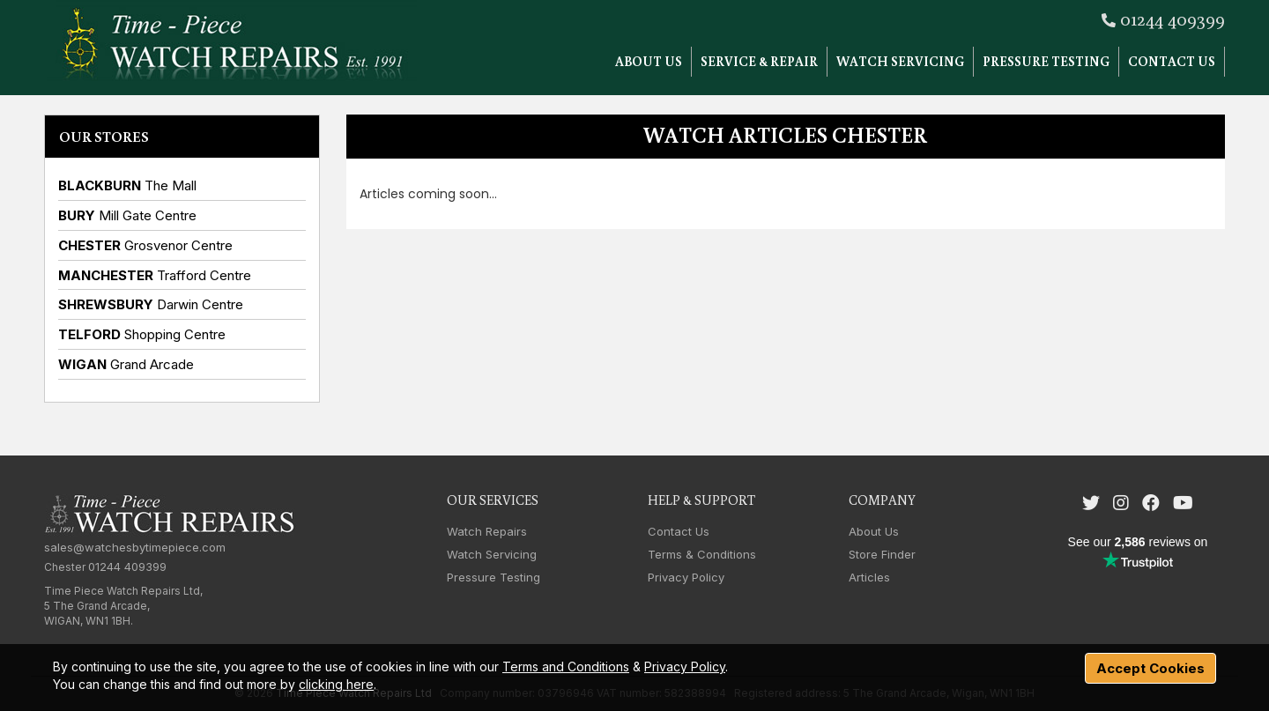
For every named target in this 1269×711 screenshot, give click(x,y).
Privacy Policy (686, 577)
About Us (648, 61)
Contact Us (1171, 61)
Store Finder (882, 554)
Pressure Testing (1046, 61)
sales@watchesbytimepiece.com (135, 547)
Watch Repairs (487, 531)
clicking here (336, 684)
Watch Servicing (900, 61)
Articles (869, 577)
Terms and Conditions (565, 666)
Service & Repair (759, 61)
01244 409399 (1172, 18)
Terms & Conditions (702, 554)
